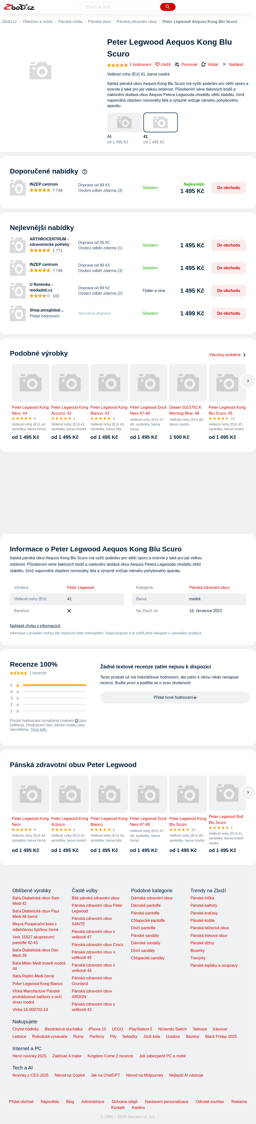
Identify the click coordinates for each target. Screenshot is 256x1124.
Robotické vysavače (49, 1036)
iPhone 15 (97, 1029)
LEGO (117, 1029)
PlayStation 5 (140, 1029)
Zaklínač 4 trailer (66, 1056)
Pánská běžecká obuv (209, 928)
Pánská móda (70, 21)
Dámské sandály (145, 943)
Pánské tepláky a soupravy (213, 965)
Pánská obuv (99, 21)
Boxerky (197, 951)
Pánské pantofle (145, 913)
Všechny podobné (227, 355)
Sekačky (129, 1036)
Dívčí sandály (143, 951)
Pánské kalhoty (203, 905)
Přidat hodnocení (44, 316)
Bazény (192, 1036)
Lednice (19, 1036)
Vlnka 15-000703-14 (30, 1010)
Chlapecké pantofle (148, 920)
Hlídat (209, 64)
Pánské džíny (202, 943)
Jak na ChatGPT (105, 1075)
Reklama (239, 1102)
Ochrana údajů (125, 1102)
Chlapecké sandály (147, 958)
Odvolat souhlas (210, 1102)
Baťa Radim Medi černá (33, 976)
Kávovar (220, 1029)
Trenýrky (198, 958)
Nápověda (50, 1102)
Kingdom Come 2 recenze (110, 1056)
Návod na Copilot (70, 1075)
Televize (200, 1029)
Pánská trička (202, 898)
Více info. (39, 729)
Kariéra (138, 1107)
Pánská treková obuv (208, 935)
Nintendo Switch (172, 1029)
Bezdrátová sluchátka (63, 1029)
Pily (113, 1036)
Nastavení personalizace (166, 1102)
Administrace (92, 1102)
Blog (70, 1102)
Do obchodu (228, 188)
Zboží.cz (9, 21)
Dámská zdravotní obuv (152, 898)
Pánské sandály (145, 935)
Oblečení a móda (37, 21)
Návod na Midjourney (144, 1075)
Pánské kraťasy (204, 913)
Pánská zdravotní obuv (137, 21)
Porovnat (186, 64)
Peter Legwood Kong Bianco (38, 984)
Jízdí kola (151, 1036)
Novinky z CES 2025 (31, 1075)
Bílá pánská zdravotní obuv (95, 898)
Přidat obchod (21, 1102)
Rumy (78, 1036)
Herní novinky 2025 (30, 1056)
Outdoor (173, 1036)
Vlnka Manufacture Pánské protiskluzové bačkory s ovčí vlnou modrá (37, 996)
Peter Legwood (80, 587)
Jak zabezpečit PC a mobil (162, 1056)
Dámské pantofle (146, 905)
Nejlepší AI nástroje (186, 1075)
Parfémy (97, 1036)
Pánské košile (202, 920)
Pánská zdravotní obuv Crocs (97, 945)
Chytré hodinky (26, 1029)
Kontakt (118, 1107)
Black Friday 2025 (221, 1036)
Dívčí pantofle (143, 928)
